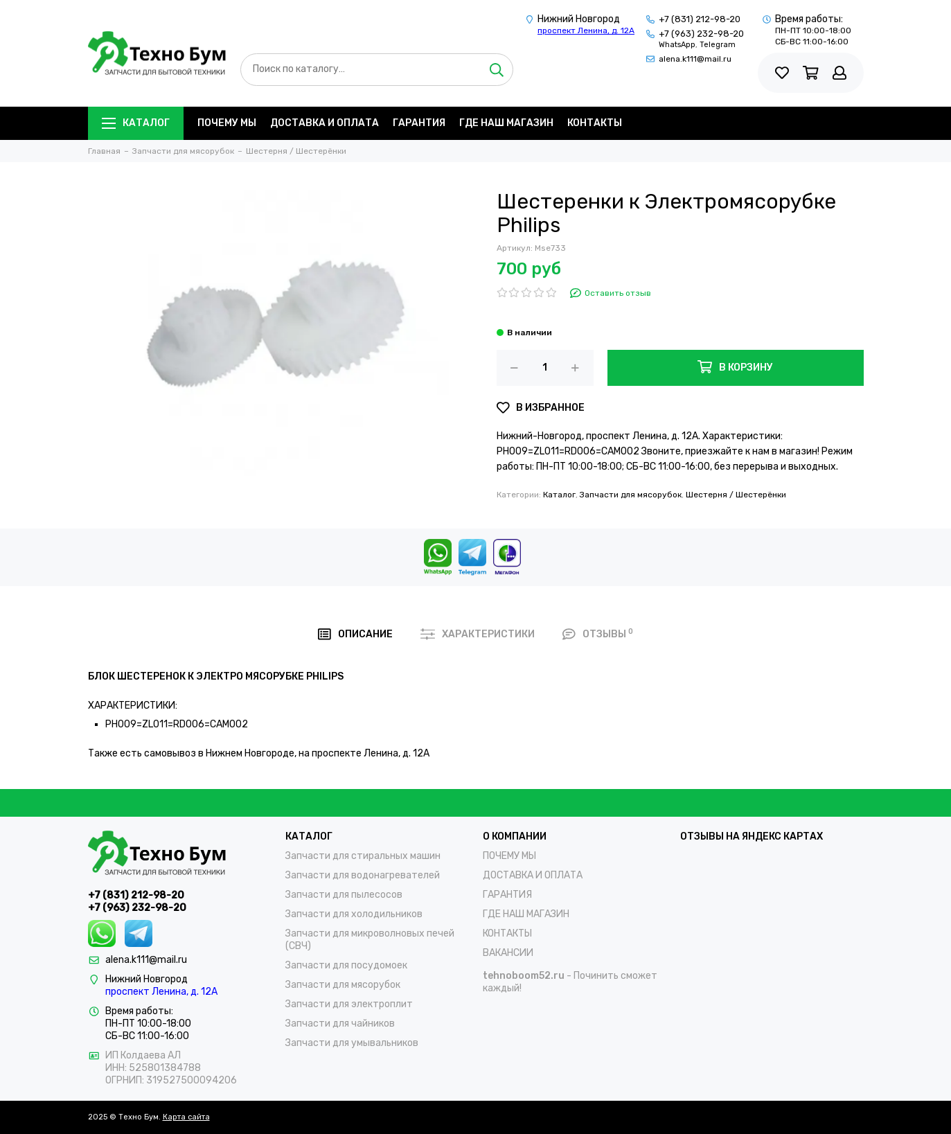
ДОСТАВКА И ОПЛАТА (324, 123)
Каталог (136, 123)
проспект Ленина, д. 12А (585, 30)
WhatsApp (677, 44)
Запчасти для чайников (340, 1023)
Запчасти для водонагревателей (362, 875)
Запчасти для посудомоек (346, 965)
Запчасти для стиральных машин (363, 856)
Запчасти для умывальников (351, 1043)
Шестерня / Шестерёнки (736, 494)
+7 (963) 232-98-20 (701, 33)
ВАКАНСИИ (508, 953)
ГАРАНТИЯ (419, 123)
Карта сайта (186, 1117)
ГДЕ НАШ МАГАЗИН (506, 123)
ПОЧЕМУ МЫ (226, 123)
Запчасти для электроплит (349, 1004)
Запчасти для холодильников (354, 914)
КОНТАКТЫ (594, 123)
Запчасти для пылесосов (343, 895)
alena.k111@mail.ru (695, 59)
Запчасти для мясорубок (631, 494)
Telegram (718, 44)
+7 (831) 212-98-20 (699, 19)
